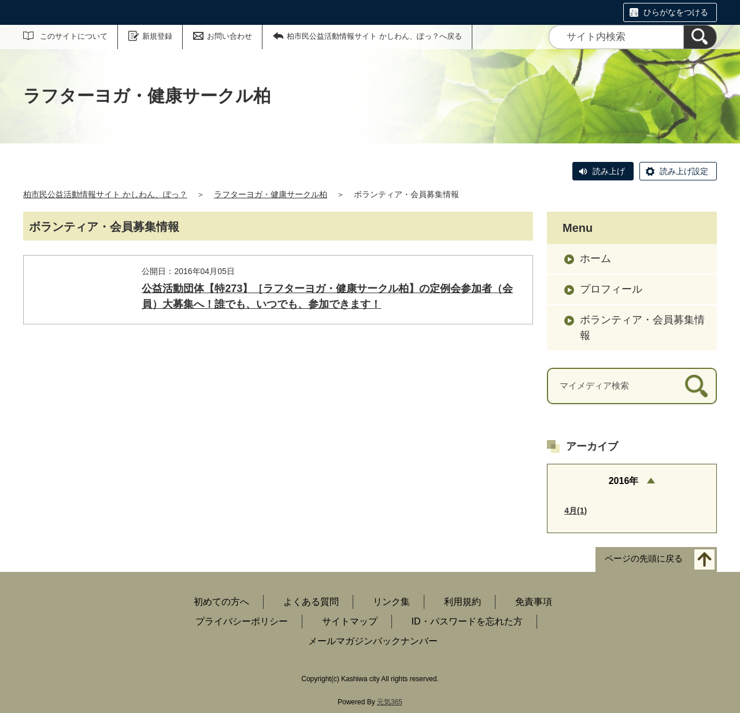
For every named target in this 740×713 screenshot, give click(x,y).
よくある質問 (311, 602)
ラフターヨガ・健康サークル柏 (270, 194)
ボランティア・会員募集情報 (642, 327)
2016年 (624, 481)
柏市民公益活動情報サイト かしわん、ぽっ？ (105, 194)
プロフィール (611, 289)
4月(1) (575, 510)
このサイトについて (74, 36)
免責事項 (533, 602)
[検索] (700, 37)
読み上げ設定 (684, 171)
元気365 (389, 702)
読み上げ (609, 171)
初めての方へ (221, 602)
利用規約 (462, 602)
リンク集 (391, 602)
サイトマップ (350, 621)
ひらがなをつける (675, 12)
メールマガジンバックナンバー (373, 641)
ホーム (595, 258)
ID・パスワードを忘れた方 (467, 621)
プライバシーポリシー (241, 621)
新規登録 (157, 36)
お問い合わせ (229, 36)
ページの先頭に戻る (644, 559)
